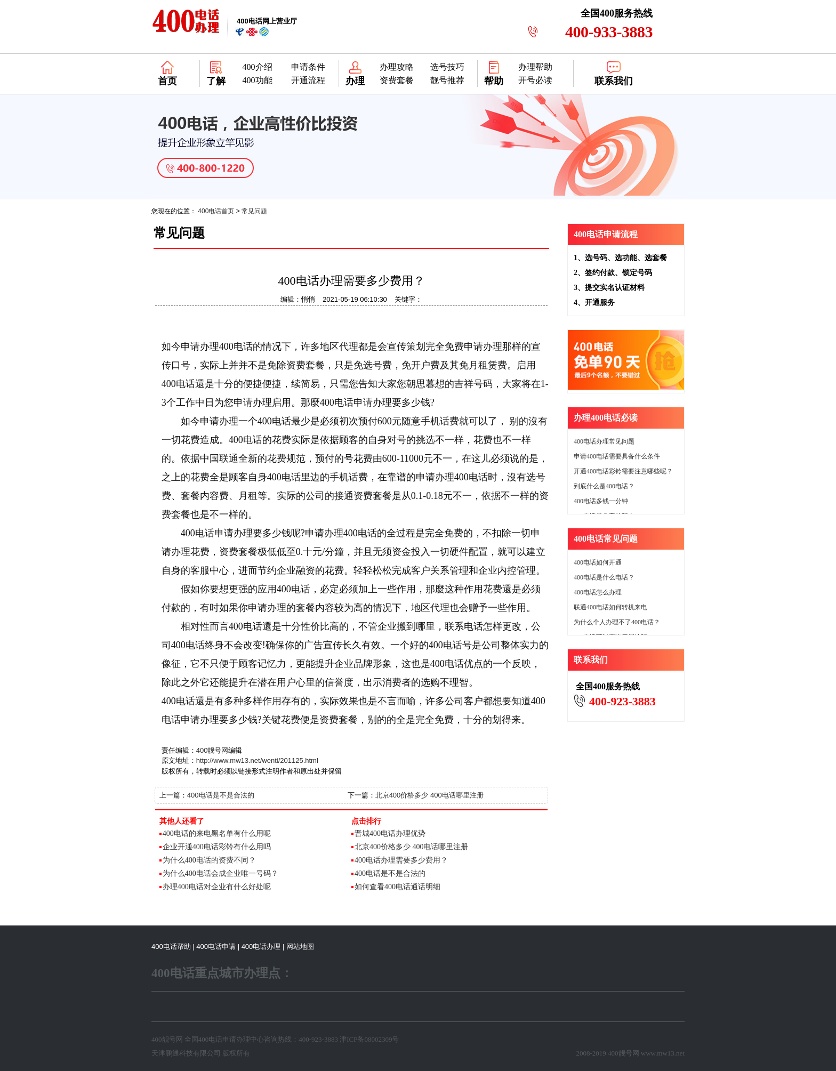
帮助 (493, 81)
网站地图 (300, 947)
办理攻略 (397, 66)
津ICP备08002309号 (369, 1039)
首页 (167, 81)
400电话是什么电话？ (604, 577)
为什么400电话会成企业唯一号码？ (220, 873)
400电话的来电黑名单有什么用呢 (217, 834)
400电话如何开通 (598, 562)
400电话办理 (261, 947)
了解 (216, 81)
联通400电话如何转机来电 (610, 607)
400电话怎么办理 (598, 592)
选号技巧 (447, 66)
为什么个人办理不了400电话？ (617, 622)
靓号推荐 (447, 80)
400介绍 (257, 66)
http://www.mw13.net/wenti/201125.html (257, 760)
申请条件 (308, 66)
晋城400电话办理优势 (390, 834)
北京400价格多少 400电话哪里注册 (429, 795)
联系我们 (613, 81)
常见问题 (254, 211)
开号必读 (535, 80)
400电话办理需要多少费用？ (401, 860)
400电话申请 (216, 947)
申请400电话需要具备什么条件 (617, 456)
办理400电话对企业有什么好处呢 (217, 887)
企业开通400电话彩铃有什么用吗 (217, 847)
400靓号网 (212, 750)
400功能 (257, 80)
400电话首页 (216, 211)
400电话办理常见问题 (604, 441)
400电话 (210, 1039)
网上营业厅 (267, 21)
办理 (355, 81)
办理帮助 (535, 66)
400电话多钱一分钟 (601, 501)
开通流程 (308, 80)
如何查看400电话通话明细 (397, 887)
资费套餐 (397, 80)
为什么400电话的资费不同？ (209, 860)
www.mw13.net (663, 1053)
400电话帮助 (171, 947)
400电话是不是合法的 (220, 795)
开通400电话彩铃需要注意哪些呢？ (623, 471)
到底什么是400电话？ (604, 486)
